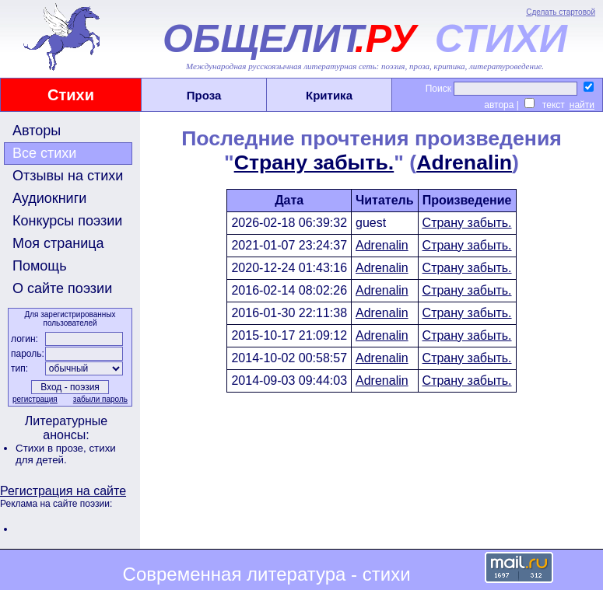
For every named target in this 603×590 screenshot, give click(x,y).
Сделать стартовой (560, 12)
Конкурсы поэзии (67, 221)
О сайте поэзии (62, 288)
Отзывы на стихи (67, 175)
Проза (204, 95)
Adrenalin (464, 162)
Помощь (39, 266)
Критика (329, 95)
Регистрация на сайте (63, 490)
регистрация (35, 399)
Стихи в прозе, (52, 448)
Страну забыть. (314, 162)
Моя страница (58, 243)
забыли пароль (100, 399)
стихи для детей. (66, 454)
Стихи (70, 94)
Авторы (36, 130)
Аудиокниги (49, 198)
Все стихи (44, 153)
